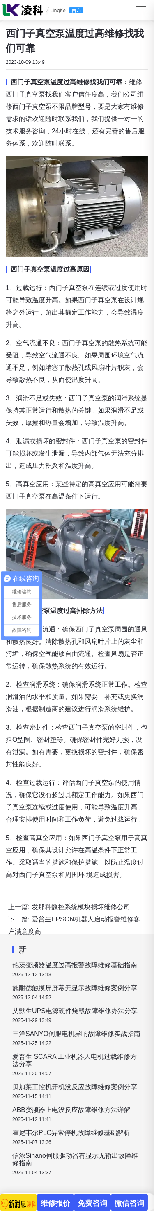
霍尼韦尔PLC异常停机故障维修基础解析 (71, 1132)
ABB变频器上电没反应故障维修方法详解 (71, 1109)
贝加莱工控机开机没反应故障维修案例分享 (74, 1086)
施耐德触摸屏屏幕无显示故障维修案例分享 (74, 987)
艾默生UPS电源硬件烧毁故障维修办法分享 (75, 1010)
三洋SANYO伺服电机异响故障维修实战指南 (76, 1033)
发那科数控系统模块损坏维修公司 (81, 906)
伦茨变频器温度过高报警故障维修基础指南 (74, 965)
